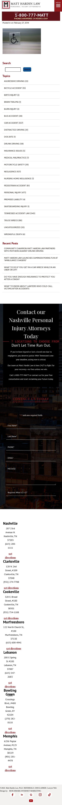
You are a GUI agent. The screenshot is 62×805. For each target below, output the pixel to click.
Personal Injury (12, 192)
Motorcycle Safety (14, 164)
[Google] (31, 794)
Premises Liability (13, 199)
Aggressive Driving (14, 81)
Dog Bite (8, 137)
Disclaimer (40, 788)
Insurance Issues (13, 151)
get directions (10, 555)
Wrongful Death (13, 234)
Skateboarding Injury (15, 206)
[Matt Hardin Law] (21, 12)
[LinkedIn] (21, 794)
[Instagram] (40, 794)
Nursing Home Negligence (17, 178)
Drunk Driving (11, 143)
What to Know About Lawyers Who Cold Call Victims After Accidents (28, 287)
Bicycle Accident (13, 88)
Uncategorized (12, 227)
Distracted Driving (14, 130)
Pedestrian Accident (15, 185)
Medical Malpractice (15, 157)
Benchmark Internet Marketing (25, 791)
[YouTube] (31, 800)
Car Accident (11, 123)
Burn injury (10, 109)
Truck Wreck (11, 220)
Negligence (10, 171)
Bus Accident (11, 116)
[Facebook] (12, 794)
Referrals (29, 788)
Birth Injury (10, 95)
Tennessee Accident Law (17, 213)
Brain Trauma (11, 102)
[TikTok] (49, 794)
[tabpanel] (10, 540)
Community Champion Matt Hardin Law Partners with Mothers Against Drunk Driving (29, 249)
